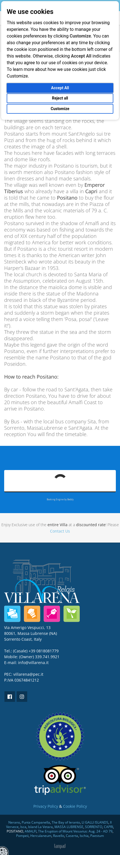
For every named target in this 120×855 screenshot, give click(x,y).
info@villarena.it (33, 662)
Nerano (14, 822)
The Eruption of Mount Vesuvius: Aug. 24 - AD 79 (75, 831)
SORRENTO (93, 826)
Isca (23, 826)
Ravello (58, 835)
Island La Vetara (40, 826)
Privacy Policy (45, 806)
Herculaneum (40, 835)
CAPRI (108, 826)
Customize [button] (60, 108)
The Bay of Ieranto (66, 822)
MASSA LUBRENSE (68, 826)
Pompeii (22, 835)
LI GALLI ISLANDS (95, 822)
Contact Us (60, 531)
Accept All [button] (60, 88)
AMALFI (30, 831)
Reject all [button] (60, 98)
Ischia (84, 835)
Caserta (72, 835)
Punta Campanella (36, 822)
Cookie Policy (75, 806)
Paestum (97, 835)
